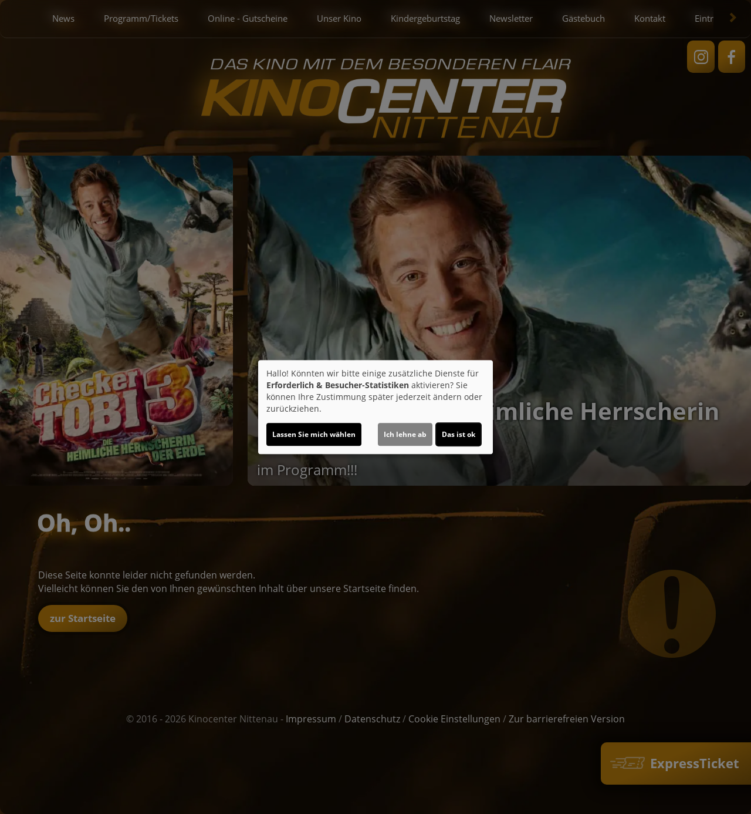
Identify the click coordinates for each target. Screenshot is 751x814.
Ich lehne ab (405, 434)
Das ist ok (458, 434)
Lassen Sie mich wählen (314, 434)
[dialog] (375, 407)
